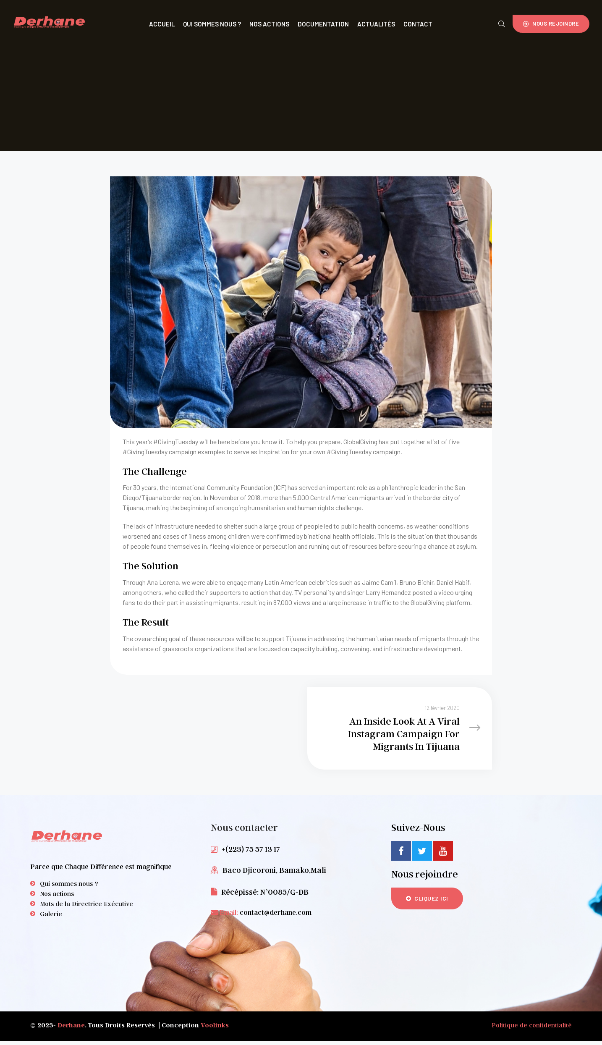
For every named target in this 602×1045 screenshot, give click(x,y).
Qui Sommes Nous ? (212, 24)
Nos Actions (269, 24)
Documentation (323, 24)
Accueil (162, 24)
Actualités (376, 24)
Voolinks (215, 1028)
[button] (551, 24)
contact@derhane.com (275, 916)
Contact (417, 24)
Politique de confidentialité (532, 1028)
